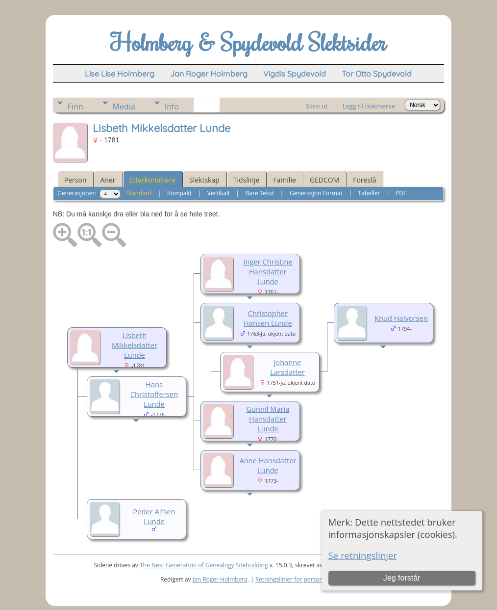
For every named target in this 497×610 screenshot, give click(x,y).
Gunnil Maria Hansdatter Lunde (267, 418)
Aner (107, 180)
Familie (284, 180)
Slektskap (204, 180)
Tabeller (369, 193)
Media (124, 106)
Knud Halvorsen (401, 318)
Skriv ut (317, 106)
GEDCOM (324, 180)
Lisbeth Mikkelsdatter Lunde (134, 345)
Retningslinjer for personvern (295, 579)
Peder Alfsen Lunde (154, 516)
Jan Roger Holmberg (220, 579)
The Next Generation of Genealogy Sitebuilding (204, 565)
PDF (401, 193)
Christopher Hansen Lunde (268, 318)
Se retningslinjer (363, 555)
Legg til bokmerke (369, 106)
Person (75, 180)
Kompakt (179, 193)
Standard (138, 193)
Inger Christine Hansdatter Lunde (267, 271)
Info (172, 106)
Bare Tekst (260, 193)
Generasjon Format (316, 193)
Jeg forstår (402, 578)
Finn (75, 106)
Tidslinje (246, 180)
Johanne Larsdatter (287, 367)
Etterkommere (152, 180)
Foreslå (364, 180)
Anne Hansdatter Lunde (267, 465)
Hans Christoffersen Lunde (154, 394)
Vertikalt (218, 193)
